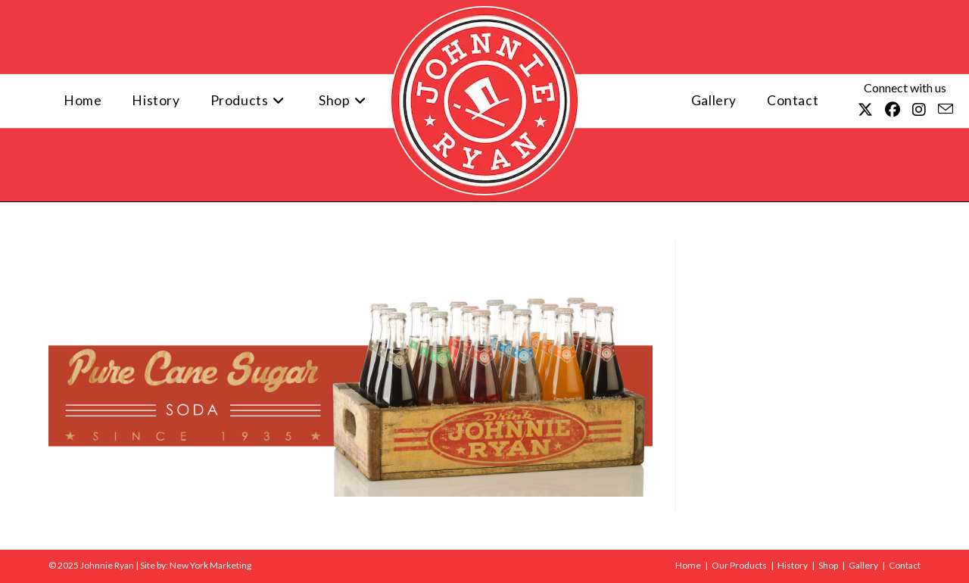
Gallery (863, 565)
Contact (905, 565)
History (792, 565)
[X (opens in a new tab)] (865, 109)
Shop (828, 565)
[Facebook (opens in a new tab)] (892, 109)
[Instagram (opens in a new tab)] (919, 109)
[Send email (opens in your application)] (945, 109)
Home (688, 565)
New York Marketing (210, 565)
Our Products (739, 565)
